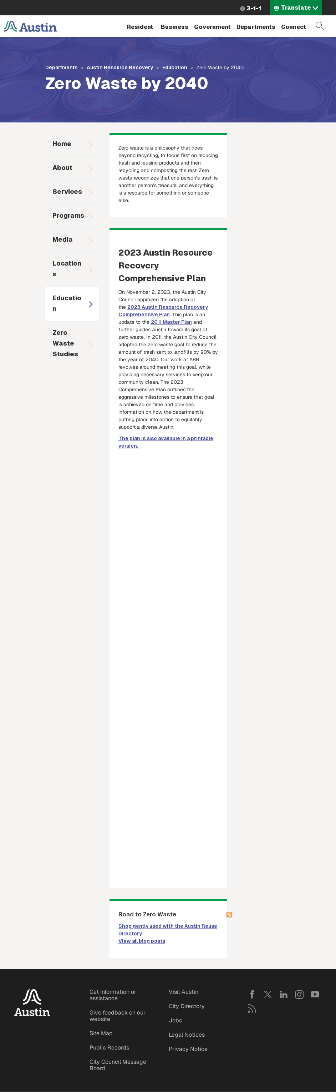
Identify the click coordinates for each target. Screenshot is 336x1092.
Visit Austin (183, 992)
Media (62, 239)
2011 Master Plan (171, 322)
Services (67, 191)
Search (320, 26)
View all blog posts (141, 941)
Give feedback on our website (118, 1016)
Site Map (101, 1033)
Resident (140, 27)
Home (61, 144)
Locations (66, 268)
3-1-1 (253, 8)
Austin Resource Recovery (120, 67)
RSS (252, 1008)
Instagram (299, 994)
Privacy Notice (188, 1049)
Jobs (175, 1020)
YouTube (315, 994)
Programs (68, 215)
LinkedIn (283, 994)
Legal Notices (187, 1034)
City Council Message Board (118, 1065)
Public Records (109, 1047)
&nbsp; (168, 517)
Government (212, 27)
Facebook (252, 994)
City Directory (187, 1006)
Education (174, 67)
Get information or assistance (113, 995)
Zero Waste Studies (65, 343)
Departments (255, 27)
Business (174, 27)
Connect (293, 27)
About (62, 167)
